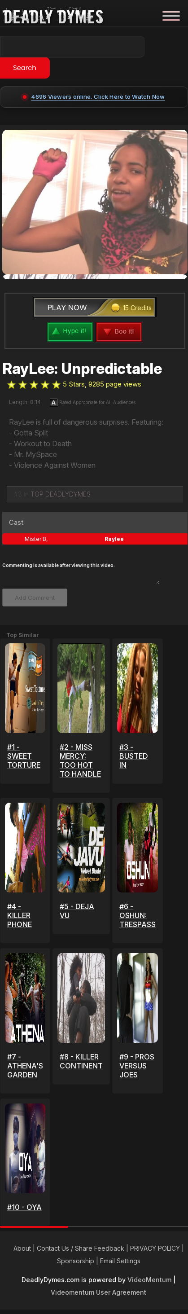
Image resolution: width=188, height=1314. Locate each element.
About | (25, 1248)
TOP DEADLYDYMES (61, 494)
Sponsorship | (78, 1261)
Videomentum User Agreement (98, 1292)
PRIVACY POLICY (155, 1248)
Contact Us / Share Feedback (80, 1248)
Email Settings (120, 1261)
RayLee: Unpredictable (82, 369)
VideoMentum (149, 1279)
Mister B (35, 539)
